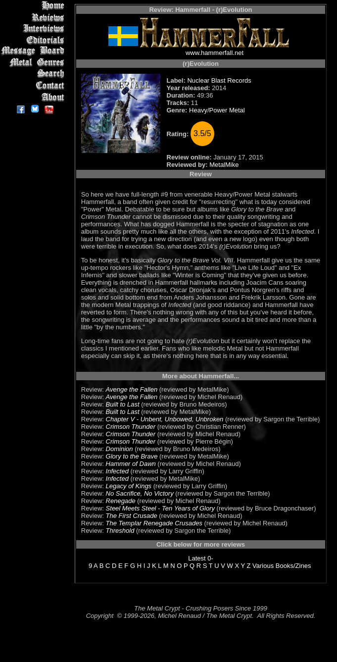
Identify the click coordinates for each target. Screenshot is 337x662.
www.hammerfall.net (214, 52)
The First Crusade (131, 515)
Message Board (34, 51)
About (34, 96)
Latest (196, 558)
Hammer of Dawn (131, 463)
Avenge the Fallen (132, 389)
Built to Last (123, 404)
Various (263, 565)
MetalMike (224, 164)
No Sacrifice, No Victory (140, 493)
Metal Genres (34, 62)
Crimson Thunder (130, 426)
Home (34, 5)
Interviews (34, 28)
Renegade (121, 501)
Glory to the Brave (132, 456)
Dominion (119, 449)
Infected (117, 471)
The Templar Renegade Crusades (154, 523)
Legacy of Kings (129, 486)
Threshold (120, 530)
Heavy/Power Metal (217, 110)
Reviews (34, 17)
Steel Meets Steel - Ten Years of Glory (160, 508)
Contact (34, 85)
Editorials (34, 40)
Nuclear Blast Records (219, 80)
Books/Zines (293, 565)
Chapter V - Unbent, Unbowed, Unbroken (165, 419)
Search (34, 74)
